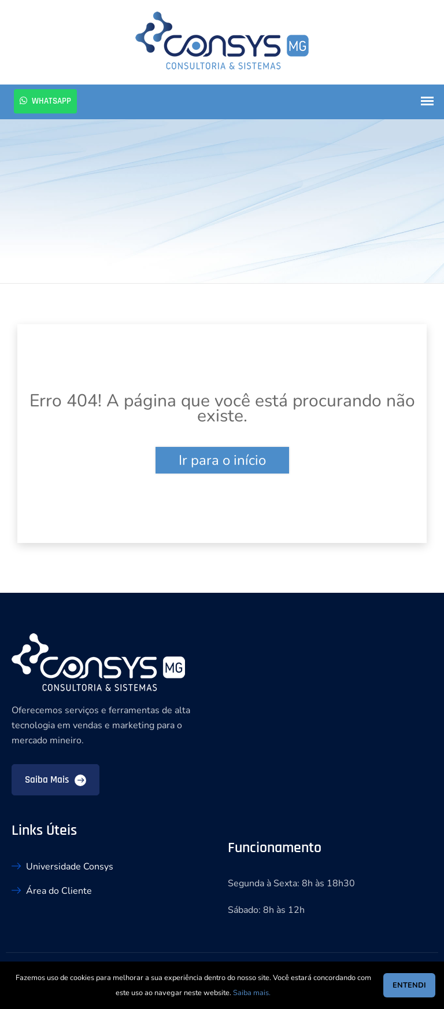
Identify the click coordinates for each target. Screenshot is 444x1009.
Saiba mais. (252, 993)
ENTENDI (409, 985)
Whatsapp (45, 101)
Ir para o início (222, 460)
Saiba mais (55, 779)
